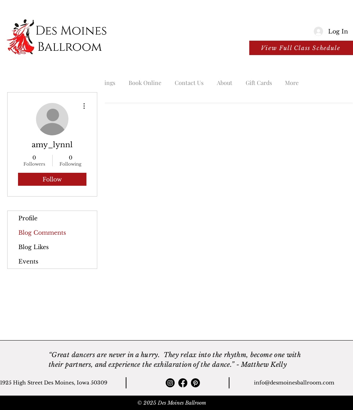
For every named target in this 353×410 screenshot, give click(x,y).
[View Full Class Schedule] (301, 48)
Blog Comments (42, 232)
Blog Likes (33, 247)
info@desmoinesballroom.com (294, 382)
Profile (27, 218)
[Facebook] (182, 382)
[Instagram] (170, 382)
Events (28, 261)
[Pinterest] (195, 382)
